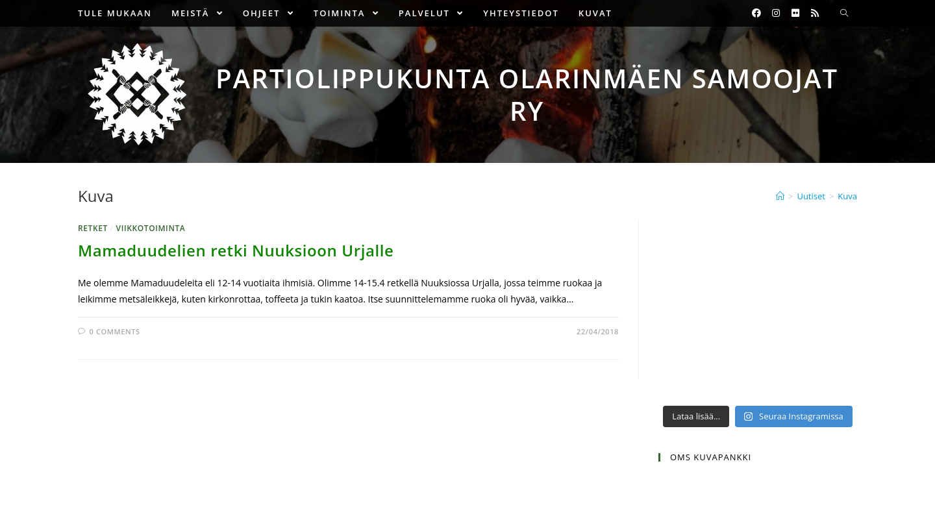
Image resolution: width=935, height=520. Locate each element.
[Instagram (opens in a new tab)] (776, 13)
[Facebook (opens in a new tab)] (756, 13)
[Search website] (844, 13)
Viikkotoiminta (151, 228)
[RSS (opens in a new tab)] (815, 13)
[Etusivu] (780, 196)
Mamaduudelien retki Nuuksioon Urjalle (236, 250)
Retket (93, 228)
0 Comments (115, 331)
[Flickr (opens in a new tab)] (795, 13)
